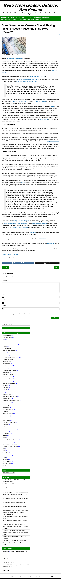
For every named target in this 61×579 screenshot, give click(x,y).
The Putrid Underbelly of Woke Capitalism (12, 490)
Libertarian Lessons (7, 398)
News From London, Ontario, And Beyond (30, 8)
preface (23, 182)
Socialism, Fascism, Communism (10, 444)
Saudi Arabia (5, 431)
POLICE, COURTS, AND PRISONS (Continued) (29, 19)
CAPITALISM (37, 17)
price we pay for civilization (19, 101)
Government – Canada (8, 374)
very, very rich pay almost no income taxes (28, 79)
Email (3, 300)
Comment (5, 280)
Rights (4, 426)
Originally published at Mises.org (10, 254)
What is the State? (7, 463)
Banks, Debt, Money (7, 337)
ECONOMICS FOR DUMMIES (7, 17)
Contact (40, 574)
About (24, 574)
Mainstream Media (7, 402)
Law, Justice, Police (7, 394)
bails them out (42, 238)
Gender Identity (6, 372)
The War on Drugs (7, 455)
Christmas (5, 346)
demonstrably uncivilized (40, 101)
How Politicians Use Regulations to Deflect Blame (13, 530)
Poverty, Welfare (6, 420)
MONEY (29, 17)
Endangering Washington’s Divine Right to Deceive (14, 524)
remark (7, 139)
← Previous (5, 267)
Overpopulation (6, 415)
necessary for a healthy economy (20, 227)
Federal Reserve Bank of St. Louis (11, 223)
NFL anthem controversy (8, 409)
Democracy (5, 355)
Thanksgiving (5, 452)
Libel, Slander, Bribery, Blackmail (10, 396)
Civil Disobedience (7, 348)
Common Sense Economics (9, 350)
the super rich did (44, 119)
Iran (3, 392)
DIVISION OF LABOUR (21, 17)
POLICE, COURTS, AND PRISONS (8, 19)
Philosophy (5, 418)
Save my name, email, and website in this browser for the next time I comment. (23, 314)
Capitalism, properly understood (10, 344)
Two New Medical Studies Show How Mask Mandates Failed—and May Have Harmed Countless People (16, 553)
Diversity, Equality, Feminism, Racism (11, 357)
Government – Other (7, 381)
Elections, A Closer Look (8, 361)
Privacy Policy (28, 574)
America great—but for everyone (37, 76)
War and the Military (7, 461)
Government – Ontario (7, 378)
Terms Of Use (35, 574)
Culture (4, 352)
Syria (4, 448)
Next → (56, 267)
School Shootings (6, 433)
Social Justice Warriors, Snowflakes (10, 439)
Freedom (4, 368)
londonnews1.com (16, 576)
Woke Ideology (6, 465)
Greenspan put (50, 243)
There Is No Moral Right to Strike (10, 483)
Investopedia (24, 223)
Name (3, 294)
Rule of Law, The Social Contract (10, 429)
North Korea (5, 411)
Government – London (7, 376)
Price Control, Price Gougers (9, 422)
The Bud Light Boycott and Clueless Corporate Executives (15, 492)
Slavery (4, 437)
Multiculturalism (6, 407)
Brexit (4, 339)
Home (20, 574)
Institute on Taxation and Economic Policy (26, 81)
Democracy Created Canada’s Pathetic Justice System (15, 540)
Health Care (5, 387)
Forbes (52, 106)
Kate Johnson (6, 551)
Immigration (5, 389)
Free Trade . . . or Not (7, 365)
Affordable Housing (7, 335)
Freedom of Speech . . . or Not (9, 370)
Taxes (4, 450)
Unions (4, 457)
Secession (5, 435)
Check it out (32, 232)
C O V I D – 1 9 (6, 342)
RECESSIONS (45, 17)
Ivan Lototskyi (6, 564)
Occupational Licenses (8, 413)
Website (4, 305)
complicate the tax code (53, 141)
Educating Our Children (8, 359)
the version (14, 58)
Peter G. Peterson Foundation (39, 223)
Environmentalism (6, 363)
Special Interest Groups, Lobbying (10, 446)
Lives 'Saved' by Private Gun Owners (11, 400)
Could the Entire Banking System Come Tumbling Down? (15, 510)
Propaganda (5, 424)
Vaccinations (5, 459)
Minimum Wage (6, 405)
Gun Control (5, 385)
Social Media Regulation (8, 442)
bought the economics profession (21, 220)
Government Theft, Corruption (9, 383)
